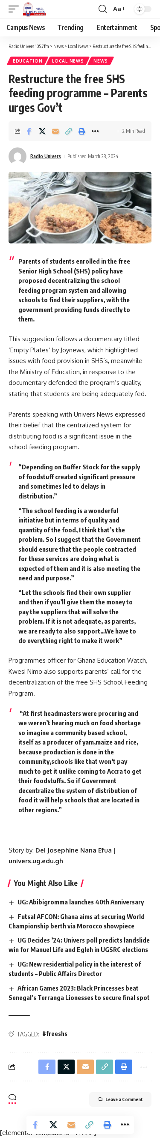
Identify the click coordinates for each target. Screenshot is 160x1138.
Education (27, 60)
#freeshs (54, 1033)
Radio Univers (45, 156)
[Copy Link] (69, 131)
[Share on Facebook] (29, 131)
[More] (95, 131)
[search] (102, 9)
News (100, 60)
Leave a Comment (120, 1099)
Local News (68, 60)
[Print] (82, 131)
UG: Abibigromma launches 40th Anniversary (80, 902)
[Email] (55, 131)
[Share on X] (42, 131)
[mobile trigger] (16, 9)
